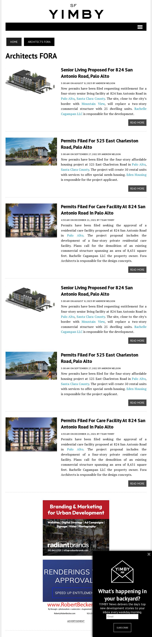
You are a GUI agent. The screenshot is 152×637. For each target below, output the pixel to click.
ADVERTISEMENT (76, 619)
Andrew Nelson (105, 82)
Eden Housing (136, 174)
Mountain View (93, 103)
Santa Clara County (90, 98)
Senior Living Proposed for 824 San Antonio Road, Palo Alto (96, 73)
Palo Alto (68, 98)
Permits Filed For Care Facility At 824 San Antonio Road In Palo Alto (103, 209)
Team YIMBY (107, 219)
